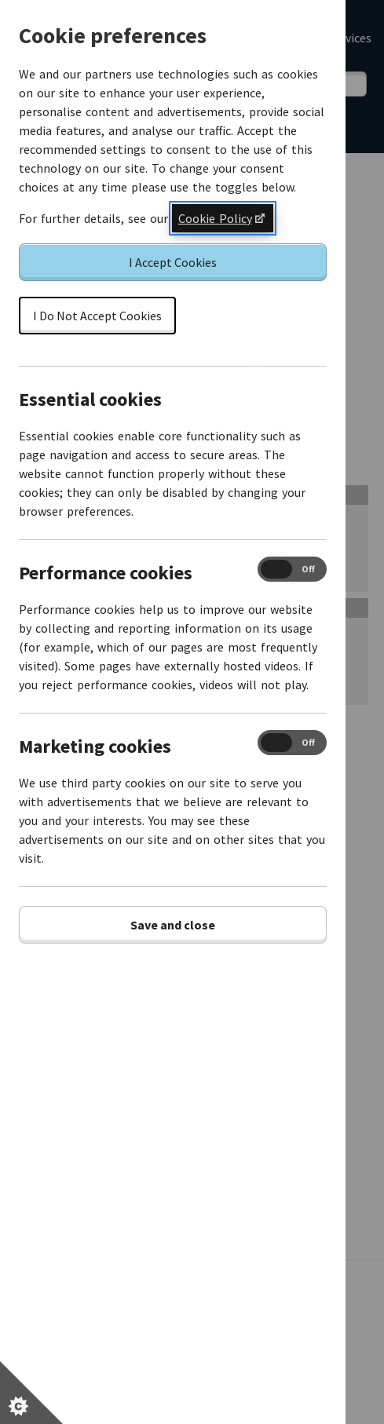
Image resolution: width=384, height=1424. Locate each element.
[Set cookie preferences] (31, 1392)
